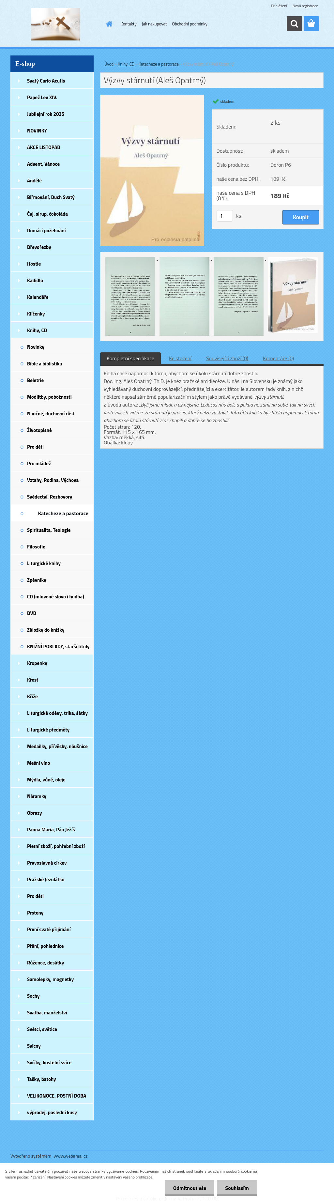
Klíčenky (36, 313)
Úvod (109, 64)
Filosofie (36, 546)
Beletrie (35, 380)
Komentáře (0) (278, 358)
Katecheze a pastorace (63, 513)
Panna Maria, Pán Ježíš (51, 829)
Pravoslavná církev (47, 863)
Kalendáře (38, 297)
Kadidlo (35, 280)
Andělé (34, 180)
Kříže (32, 696)
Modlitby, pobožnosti (49, 397)
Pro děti (35, 447)
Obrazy (34, 813)
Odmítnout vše (189, 1188)
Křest (32, 680)
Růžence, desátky (45, 962)
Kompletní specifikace (130, 358)
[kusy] (225, 216)
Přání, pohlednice (45, 946)
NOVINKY (37, 130)
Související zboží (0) (227, 358)
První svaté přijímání (49, 929)
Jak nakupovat (154, 24)
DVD (31, 613)
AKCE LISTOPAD (43, 147)
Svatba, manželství (47, 1012)
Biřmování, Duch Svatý (51, 197)
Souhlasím (237, 1188)
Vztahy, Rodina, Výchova (53, 480)
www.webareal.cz (71, 1155)
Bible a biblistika (44, 363)
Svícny (34, 1046)
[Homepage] (108, 23)
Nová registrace (305, 6)
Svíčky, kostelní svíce (49, 1062)
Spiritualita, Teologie (48, 530)
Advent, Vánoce (43, 164)
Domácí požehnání (46, 230)
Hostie (34, 264)
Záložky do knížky (45, 630)
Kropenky (37, 663)
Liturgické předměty (48, 729)
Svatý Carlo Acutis (46, 81)
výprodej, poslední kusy (52, 1112)
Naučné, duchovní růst (50, 413)
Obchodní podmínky (189, 24)
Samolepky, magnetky (50, 979)
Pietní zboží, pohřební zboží (56, 846)
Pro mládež (39, 463)
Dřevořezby (39, 247)
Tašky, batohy (41, 1079)
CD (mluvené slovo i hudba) (55, 596)
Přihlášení (279, 6)
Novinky (35, 347)
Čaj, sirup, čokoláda (47, 214)
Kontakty (129, 24)
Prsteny (35, 912)
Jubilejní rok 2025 (45, 114)
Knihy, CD (37, 330)
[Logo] (55, 24)
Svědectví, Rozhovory (49, 496)
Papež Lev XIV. (42, 97)
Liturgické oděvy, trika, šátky (57, 713)
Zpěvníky (36, 580)
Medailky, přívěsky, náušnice (57, 746)
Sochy (33, 996)
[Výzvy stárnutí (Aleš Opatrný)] (152, 97)
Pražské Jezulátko (45, 879)
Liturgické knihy (44, 563)
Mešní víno (38, 763)
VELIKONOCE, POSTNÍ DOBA (56, 1096)
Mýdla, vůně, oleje (46, 779)
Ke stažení (180, 358)
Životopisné (39, 430)
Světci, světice (42, 1029)
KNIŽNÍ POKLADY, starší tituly (58, 646)
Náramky (36, 796)
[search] (294, 23)
